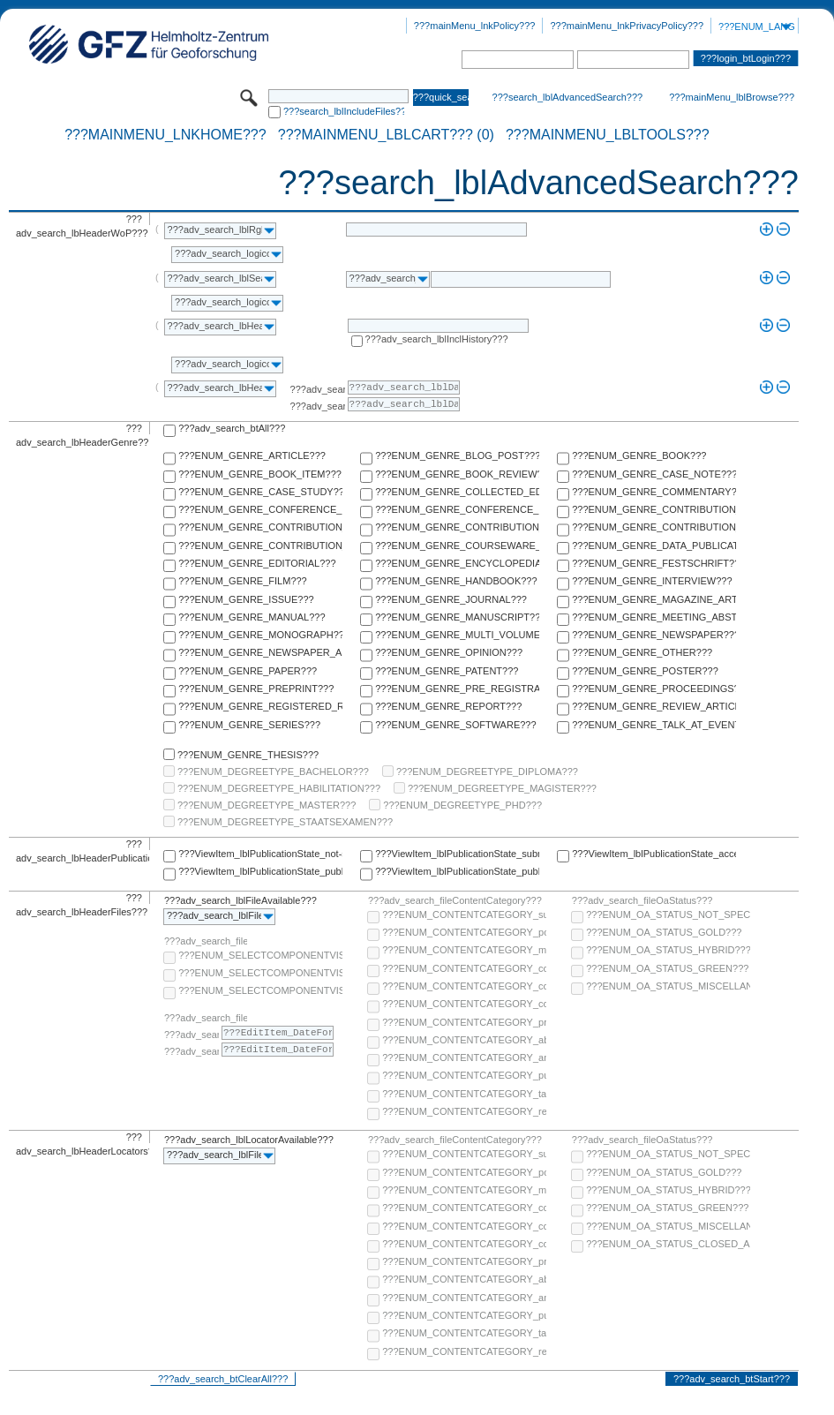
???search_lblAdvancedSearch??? (567, 97)
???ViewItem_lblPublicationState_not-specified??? (260, 853)
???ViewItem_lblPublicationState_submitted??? (457, 853)
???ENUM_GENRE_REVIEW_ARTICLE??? (654, 706)
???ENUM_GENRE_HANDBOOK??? (456, 581)
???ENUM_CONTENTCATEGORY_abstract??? (464, 1040)
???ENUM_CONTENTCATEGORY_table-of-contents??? (464, 1093)
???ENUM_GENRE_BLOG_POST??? (457, 455)
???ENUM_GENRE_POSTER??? (645, 671)
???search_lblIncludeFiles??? (343, 111)
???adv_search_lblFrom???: (317, 389)
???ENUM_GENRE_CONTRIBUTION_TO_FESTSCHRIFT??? (654, 527)
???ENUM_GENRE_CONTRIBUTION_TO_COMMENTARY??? (260, 527)
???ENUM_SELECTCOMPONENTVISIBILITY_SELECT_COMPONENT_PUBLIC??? (260, 972)
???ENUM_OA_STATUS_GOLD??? (663, 932)
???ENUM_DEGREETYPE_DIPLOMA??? (487, 771)
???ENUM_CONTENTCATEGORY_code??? (464, 968)
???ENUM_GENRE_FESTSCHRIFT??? (654, 563)
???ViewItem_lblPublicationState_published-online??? (260, 871)
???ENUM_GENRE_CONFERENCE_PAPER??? (260, 509)
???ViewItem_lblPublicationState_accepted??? (654, 853)
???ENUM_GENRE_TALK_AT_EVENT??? (654, 724)
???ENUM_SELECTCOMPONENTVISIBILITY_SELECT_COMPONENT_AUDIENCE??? (260, 955)
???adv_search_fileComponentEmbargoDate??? (205, 1017)
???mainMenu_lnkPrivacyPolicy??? (626, 25)
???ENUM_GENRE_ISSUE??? (245, 599)
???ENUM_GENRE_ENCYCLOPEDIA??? (457, 563)
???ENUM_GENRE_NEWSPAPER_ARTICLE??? (260, 652)
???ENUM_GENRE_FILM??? (242, 581)
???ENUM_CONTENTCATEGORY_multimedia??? (464, 950)
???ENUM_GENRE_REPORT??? (448, 706)
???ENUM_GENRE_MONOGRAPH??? (260, 634)
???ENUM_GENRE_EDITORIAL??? (256, 563)
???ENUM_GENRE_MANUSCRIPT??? (457, 617)
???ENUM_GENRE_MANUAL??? (251, 617)
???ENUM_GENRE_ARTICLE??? (252, 455)
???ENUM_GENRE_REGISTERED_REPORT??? (260, 706)
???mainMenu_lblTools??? (608, 135)
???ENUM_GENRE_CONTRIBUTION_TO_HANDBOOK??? (260, 545)
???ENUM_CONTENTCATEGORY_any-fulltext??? (464, 1057)
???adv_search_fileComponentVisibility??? (205, 941)
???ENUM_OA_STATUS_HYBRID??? (668, 950)
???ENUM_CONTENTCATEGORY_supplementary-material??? (464, 914)
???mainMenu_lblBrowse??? (731, 97)
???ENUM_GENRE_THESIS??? (248, 754)
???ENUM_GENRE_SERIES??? (249, 724)
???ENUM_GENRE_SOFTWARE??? (455, 724)
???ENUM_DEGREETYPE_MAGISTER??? (502, 788)
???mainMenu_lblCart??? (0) (386, 135)
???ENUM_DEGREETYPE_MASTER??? (266, 805)
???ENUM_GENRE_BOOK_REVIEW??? (457, 474)
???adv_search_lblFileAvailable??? (240, 900)
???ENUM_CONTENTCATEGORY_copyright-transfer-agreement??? (464, 986)
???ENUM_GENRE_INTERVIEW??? (652, 581)
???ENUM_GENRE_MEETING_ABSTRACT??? (654, 617)
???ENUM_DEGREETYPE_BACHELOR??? (273, 771)
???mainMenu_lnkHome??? (165, 135)
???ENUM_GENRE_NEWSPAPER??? (654, 634)
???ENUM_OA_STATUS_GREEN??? (667, 968)
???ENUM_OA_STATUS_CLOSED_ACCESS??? (668, 1243)
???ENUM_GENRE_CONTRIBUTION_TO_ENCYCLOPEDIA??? (457, 527)
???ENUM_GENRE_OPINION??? (448, 652)
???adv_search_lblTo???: (317, 406)
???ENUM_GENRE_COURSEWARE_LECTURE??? (457, 545)
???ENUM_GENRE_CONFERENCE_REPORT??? (457, 509)
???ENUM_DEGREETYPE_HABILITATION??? (278, 788)
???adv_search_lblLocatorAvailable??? (249, 1139)
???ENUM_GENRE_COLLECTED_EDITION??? (457, 491)
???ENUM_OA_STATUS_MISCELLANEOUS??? (668, 986)
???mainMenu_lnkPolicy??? (475, 25)
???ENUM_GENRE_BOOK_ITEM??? (260, 474)
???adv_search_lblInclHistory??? (436, 339)
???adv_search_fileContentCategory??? (455, 900)
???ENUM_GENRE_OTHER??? (642, 652)
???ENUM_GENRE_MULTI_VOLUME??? (457, 634)
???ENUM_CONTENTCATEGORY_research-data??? (464, 1111)
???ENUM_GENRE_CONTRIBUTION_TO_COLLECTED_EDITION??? (654, 509)
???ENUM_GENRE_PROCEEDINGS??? (654, 688)
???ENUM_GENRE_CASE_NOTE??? (654, 474)
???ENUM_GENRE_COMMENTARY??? (654, 491)
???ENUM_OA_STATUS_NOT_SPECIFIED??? (668, 914)
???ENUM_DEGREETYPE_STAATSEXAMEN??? (285, 822)
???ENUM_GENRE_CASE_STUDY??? (260, 491)
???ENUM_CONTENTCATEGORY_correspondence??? (464, 1003)
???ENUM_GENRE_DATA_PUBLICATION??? (654, 545)
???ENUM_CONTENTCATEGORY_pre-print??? (464, 1022)
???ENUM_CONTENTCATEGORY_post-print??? (464, 932)
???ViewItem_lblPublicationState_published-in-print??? (457, 871)
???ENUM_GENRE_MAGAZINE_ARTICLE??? (654, 599)
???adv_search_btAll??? (231, 428)
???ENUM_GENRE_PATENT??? (446, 671)
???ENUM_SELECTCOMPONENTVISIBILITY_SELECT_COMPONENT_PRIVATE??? (260, 990)
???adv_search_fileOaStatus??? (642, 900)
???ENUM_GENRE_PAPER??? (247, 671)
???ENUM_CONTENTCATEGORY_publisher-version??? (464, 1075)
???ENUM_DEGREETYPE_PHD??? (462, 805)
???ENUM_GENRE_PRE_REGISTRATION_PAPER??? (457, 688)
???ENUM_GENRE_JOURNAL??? (451, 599)
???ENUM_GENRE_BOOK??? (639, 455)
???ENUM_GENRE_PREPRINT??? (256, 688)
